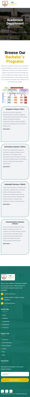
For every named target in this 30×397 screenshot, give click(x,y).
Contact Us (5, 327)
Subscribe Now (15, 380)
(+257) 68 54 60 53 (8, 294)
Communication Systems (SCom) (15, 223)
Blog (3, 355)
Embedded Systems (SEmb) (15, 184)
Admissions (5, 324)
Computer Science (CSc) (15, 109)
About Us (4, 339)
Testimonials (5, 321)
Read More (7, 129)
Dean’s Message (6, 342)
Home (9, 27)
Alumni (3, 349)
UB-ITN (13, 394)
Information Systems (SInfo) (15, 147)
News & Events (6, 345)
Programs (4, 318)
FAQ (3, 352)
